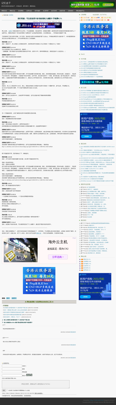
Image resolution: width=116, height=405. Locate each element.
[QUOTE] (31, 393)
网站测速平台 (80, 10)
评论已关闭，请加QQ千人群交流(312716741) (36, 384)
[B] (22, 393)
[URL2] (8, 393)
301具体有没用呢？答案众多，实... (97, 206)
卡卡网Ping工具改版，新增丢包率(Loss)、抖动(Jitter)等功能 (98, 162)
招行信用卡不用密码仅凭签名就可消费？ (14, 312)
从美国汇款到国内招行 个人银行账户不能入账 (16, 307)
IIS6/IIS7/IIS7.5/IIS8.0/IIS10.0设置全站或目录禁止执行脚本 (97, 158)
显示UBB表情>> (39, 393)
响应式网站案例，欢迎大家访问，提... (100, 198)
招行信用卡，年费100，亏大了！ (12, 317)
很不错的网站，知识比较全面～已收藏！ (98, 242)
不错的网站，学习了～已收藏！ (97, 236)
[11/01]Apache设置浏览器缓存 (88, 97)
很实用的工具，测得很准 (94, 253)
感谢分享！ (92, 225)
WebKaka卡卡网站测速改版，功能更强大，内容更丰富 (96, 164)
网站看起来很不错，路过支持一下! (97, 227)
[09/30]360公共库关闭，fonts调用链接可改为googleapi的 (95, 101)
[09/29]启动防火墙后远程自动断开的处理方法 (92, 103)
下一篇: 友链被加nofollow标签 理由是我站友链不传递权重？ (17, 322)
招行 (8, 298)
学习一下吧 (90, 215)
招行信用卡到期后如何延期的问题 (12, 314)
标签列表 (62, 10)
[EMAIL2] (17, 393)
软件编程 (37, 10)
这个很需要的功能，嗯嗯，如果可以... (97, 191)
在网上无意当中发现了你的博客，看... (98, 248)
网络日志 (12, 10)
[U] (26, 393)
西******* (6, 337)
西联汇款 (38, 233)
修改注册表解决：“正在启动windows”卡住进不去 (95, 150)
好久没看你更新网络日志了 (97, 195)
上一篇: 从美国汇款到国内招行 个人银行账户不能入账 (16, 320)
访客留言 (70, 10)
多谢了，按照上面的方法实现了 (95, 202)
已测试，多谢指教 (92, 212)
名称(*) (24, 366)
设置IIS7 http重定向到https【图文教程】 (93, 176)
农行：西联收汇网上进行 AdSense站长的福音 (15, 310)
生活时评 (45, 10)
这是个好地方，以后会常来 (97, 246)
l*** (4, 325)
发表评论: (6, 363)
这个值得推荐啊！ (91, 187)
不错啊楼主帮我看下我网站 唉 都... (98, 210)
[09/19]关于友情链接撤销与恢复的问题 (91, 68)
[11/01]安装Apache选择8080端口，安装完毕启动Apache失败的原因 (98, 107)
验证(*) (24, 375)
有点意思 (89, 217)
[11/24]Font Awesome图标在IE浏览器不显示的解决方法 (94, 92)
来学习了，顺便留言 (93, 189)
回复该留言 (73, 332)
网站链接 (24, 372)
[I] (23, 393)
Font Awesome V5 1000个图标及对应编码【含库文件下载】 (97, 181)
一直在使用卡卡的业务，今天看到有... (98, 240)
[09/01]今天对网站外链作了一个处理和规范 (92, 76)
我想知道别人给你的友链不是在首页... (96, 200)
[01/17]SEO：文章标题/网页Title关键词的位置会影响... (94, 62)
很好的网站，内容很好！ (95, 231)
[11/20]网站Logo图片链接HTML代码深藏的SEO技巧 (94, 64)
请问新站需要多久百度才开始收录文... (98, 238)
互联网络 (20, 10)
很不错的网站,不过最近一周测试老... (98, 251)
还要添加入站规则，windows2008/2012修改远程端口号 (96, 160)
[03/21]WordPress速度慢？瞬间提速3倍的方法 (92, 105)
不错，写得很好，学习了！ (98, 244)
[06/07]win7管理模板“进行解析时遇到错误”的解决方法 (95, 90)
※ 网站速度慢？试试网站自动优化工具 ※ (39, 302)
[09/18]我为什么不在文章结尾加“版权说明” (92, 70)
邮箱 (23, 369)
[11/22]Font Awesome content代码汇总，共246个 (93, 95)
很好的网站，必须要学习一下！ (96, 234)
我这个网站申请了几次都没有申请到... (97, 208)
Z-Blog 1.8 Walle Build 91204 (96, 400)
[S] (28, 393)
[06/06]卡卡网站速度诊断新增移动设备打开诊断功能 (94, 109)
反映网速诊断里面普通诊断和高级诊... (100, 223)
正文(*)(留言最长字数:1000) (9, 378)
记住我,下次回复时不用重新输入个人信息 (19, 390)
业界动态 (29, 10)
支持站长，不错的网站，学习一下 (97, 229)
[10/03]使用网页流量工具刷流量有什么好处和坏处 (93, 66)
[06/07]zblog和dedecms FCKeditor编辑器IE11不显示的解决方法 (96, 99)
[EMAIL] (12, 393)
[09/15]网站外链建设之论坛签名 (89, 72)
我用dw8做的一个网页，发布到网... (96, 193)
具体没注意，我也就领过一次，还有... (97, 204)
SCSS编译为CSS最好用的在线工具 (91, 152)
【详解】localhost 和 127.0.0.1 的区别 (92, 168)
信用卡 (10, 31)
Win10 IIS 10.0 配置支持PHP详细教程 (92, 179)
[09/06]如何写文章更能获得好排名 (89, 74)
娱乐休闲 (54, 10)
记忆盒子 (6, 3)
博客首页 (4, 10)
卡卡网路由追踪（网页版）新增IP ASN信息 (93, 166)
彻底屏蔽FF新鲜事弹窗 (88, 170)
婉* (4, 350)
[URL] (3, 393)
